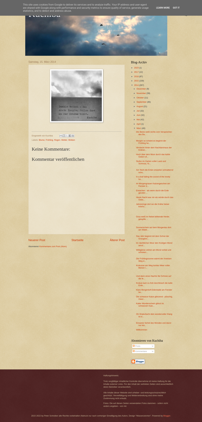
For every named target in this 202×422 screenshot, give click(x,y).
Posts (136, 346)
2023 (136, 68)
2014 (136, 85)
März (139, 128)
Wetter (64, 140)
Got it (176, 7)
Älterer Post (117, 240)
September (142, 102)
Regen (57, 140)
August (140, 106)
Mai (138, 119)
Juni (139, 115)
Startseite (77, 240)
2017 (136, 72)
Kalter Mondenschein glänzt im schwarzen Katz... (150, 304)
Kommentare (140, 351)
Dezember (141, 89)
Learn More (163, 7)
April (139, 124)
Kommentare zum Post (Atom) (53, 246)
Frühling (49, 140)
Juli (138, 111)
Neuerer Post (36, 240)
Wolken (71, 140)
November (141, 93)
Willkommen (141, 330)
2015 (136, 81)
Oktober (140, 97)
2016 (136, 76)
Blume (42, 140)
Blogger (166, 416)
